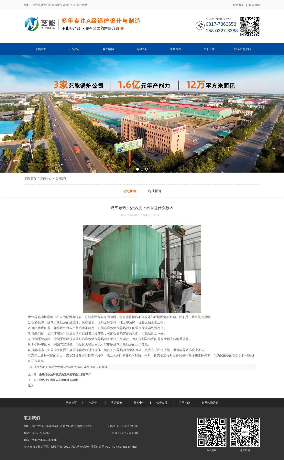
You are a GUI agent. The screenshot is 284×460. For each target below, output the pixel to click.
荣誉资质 (161, 402)
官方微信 (254, 5)
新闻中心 (46, 178)
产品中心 (94, 402)
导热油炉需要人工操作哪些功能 (58, 379)
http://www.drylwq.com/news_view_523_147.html (77, 366)
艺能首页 (71, 402)
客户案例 (116, 402)
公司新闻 (61, 178)
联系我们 (238, 4)
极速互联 (43, 446)
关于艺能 (184, 402)
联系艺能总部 (210, 402)
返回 (31, 385)
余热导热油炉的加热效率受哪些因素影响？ (65, 374)
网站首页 (30, 178)
